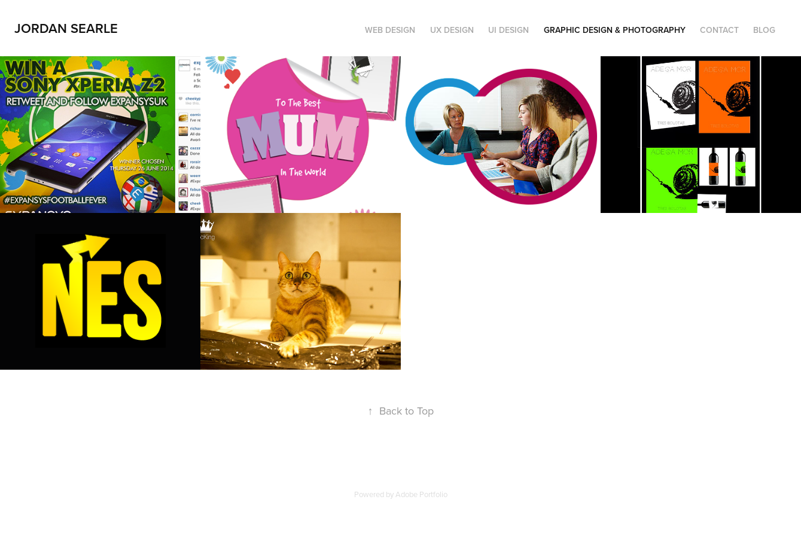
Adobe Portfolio (421, 494)
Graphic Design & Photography (615, 30)
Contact (719, 30)
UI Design (508, 30)
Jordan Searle (66, 28)
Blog (764, 30)
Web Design (390, 30)
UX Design (452, 30)
